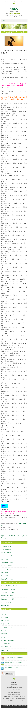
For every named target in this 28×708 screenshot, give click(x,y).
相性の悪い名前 (5, 605)
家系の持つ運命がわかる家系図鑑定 (13, 662)
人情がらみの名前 (6, 602)
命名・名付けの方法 (6, 556)
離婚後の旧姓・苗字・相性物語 (11, 696)
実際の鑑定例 (4, 572)
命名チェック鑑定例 (6, 565)
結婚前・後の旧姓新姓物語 (14, 694)
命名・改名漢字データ (10, 700)
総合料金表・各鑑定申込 (7, 640)
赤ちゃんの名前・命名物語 (14, 690)
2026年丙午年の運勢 (20, 698)
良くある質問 (4, 575)
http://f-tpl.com (14, 706)
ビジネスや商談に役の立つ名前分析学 (14, 657)
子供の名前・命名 (6, 546)
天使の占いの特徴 (6, 552)
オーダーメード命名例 (7, 562)
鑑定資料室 (4, 633)
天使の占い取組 (5, 620)
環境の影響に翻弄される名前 (9, 586)
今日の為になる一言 (6, 627)
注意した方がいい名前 (7, 579)
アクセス (3, 637)
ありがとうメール (6, 569)
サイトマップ (19, 700)
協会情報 (12, 698)
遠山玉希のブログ (6, 646)
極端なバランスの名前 (7, 595)
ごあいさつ (4, 614)
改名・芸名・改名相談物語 (14, 692)
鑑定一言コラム (5, 630)
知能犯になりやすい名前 (7, 599)
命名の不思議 (4, 559)
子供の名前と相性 (6, 549)
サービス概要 (4, 617)
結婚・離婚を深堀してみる (11, 667)
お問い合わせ (4, 650)
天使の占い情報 (5, 624)
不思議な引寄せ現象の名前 (8, 589)
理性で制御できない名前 (7, 592)
